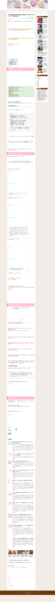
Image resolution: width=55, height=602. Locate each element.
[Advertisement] (21, 52)
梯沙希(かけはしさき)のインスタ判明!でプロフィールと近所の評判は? (45, 59)
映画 (38, 83)
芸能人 (38, 84)
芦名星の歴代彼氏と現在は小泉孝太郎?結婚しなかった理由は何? (10, 555)
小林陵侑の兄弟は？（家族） (12, 62)
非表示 (14, 59)
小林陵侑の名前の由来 (13, 64)
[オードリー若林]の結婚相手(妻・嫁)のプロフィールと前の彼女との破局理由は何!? (45, 70)
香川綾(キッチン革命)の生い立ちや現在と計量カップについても (42, 93)
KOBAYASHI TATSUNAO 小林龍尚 (13, 270)
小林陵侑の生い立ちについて (12, 63)
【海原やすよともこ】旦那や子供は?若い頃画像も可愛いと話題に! (45, 64)
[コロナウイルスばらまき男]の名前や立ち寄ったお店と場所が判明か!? (45, 54)
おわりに (10, 65)
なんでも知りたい (12, 1)
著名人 (38, 85)
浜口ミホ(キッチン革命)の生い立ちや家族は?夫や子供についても (42, 91)
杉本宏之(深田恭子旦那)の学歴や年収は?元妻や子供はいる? (42, 99)
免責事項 (20, 9)
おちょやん (38, 77)
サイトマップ (31, 9)
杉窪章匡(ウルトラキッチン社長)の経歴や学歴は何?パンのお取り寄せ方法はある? (31, 556)
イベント (38, 79)
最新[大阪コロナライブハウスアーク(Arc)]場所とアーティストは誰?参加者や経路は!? (45, 21)
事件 (38, 82)
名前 (9, 576)
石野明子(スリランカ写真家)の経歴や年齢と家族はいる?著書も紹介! (27, 555)
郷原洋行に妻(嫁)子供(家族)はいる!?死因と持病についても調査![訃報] (18, 560)
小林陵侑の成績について (13, 61)
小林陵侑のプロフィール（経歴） (13, 60)
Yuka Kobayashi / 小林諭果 (12, 236)
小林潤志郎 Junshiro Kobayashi (12, 195)
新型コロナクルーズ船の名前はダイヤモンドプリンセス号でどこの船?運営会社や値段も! (45, 43)
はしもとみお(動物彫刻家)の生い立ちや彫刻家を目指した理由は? (18, 555)
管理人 (28, 9)
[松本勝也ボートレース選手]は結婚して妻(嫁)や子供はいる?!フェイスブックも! (19, 562)
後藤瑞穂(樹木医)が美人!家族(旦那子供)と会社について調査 (42, 97)
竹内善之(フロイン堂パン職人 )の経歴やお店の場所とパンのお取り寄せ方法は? (23, 556)
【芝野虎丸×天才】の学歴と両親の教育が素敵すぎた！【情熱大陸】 (23, 538)
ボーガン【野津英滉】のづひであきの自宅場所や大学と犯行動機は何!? (45, 31)
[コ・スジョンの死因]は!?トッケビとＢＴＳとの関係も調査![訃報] (45, 37)
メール (9, 579)
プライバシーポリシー (15, 9)
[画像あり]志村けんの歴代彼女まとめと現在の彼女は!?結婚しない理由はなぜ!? (45, 26)
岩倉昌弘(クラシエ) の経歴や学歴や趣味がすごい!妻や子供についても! (42, 95)
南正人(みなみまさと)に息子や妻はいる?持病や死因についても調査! (14, 555)
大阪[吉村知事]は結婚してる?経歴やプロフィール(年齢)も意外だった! (45, 48)
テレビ (38, 80)
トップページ (9, 9)
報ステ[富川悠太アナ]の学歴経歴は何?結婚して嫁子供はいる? (22, 514)
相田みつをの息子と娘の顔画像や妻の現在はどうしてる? (21, 461)
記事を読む (14, 451)
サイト (9, 582)
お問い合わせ (24, 9)
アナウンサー (39, 78)
